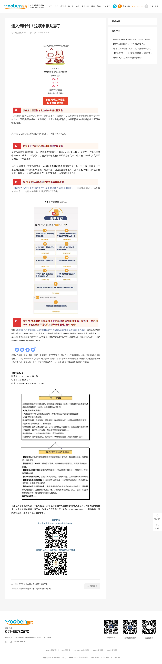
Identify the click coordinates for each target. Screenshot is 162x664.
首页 (50, 6)
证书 (56, 6)
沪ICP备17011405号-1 (111, 657)
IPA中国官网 (65, 650)
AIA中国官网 (112, 650)
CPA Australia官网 (81, 650)
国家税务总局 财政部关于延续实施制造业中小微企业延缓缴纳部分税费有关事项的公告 (51, 330)
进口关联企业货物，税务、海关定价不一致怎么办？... (131, 49)
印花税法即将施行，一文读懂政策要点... (129, 44)
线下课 (63, 6)
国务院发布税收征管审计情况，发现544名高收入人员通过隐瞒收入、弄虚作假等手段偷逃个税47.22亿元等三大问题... (133, 40)
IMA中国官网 (98, 650)
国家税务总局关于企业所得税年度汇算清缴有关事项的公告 (43, 188)
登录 (151, 6)
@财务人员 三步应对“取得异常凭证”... (128, 58)
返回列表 (92, 586)
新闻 (99, 6)
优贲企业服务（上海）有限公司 (89, 657)
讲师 (93, 6)
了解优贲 (106, 6)
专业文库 (85, 6)
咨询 (77, 6)
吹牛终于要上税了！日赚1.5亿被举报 (32, 584)
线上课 (70, 6)
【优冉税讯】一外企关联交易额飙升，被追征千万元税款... (132, 53)
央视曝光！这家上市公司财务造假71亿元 (34, 589)
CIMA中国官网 (51, 650)
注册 (156, 6)
